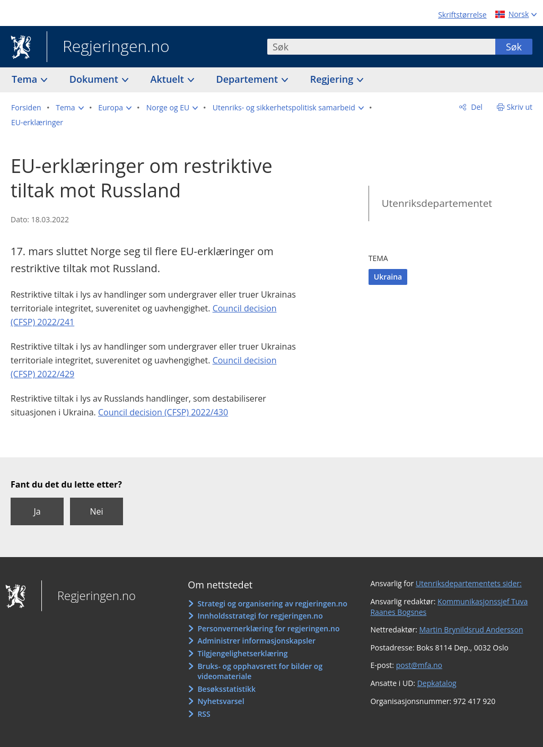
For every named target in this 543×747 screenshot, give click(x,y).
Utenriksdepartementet (437, 203)
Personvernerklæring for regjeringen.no (268, 628)
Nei (96, 511)
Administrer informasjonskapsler (256, 641)
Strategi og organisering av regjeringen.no (272, 603)
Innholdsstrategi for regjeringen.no (259, 616)
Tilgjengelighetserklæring (242, 653)
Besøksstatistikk (226, 689)
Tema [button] (26, 79)
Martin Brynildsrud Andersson (471, 629)
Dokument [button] (95, 79)
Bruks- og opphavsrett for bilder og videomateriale (259, 671)
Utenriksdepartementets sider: (469, 583)
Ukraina (388, 277)
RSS (203, 714)
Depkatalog (437, 683)
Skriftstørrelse (462, 15)
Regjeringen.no (108, 47)
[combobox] (381, 47)
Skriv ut (520, 107)
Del (476, 107)
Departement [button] (248, 79)
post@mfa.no (419, 665)
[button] (69, 107)
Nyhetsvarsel (220, 701)
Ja (36, 511)
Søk (514, 46)
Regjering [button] (333, 79)
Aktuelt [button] (169, 79)
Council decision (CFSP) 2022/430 (163, 412)
